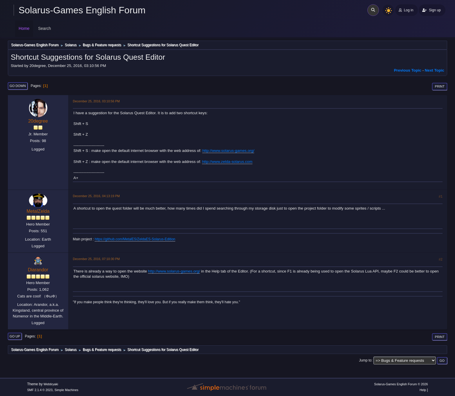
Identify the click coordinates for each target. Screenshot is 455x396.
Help (423, 390)
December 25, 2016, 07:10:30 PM (96, 259)
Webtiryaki (51, 384)
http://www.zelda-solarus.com (227, 161)
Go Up (15, 336)
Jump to (365, 360)
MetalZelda (37, 211)
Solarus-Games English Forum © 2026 (401, 384)
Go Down (18, 86)
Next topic (434, 70)
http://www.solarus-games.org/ (228, 150)
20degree (38, 121)
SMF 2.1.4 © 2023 (40, 390)
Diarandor (38, 269)
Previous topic (407, 70)
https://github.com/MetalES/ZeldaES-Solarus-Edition (135, 239)
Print (440, 86)
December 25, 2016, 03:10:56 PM (96, 101)
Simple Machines (66, 390)
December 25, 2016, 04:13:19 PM (96, 196)
